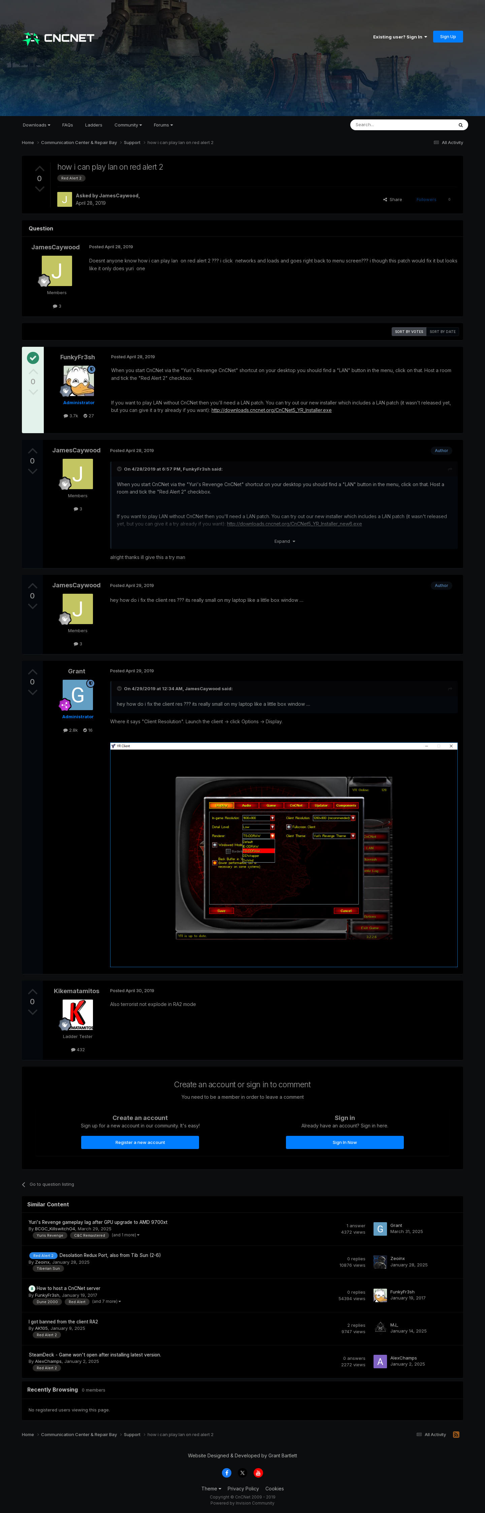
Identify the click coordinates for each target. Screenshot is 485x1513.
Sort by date (443, 332)
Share (392, 199)
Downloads (36, 125)
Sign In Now (345, 1142)
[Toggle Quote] (120, 469)
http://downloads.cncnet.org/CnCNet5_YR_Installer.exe (272, 410)
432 (78, 1049)
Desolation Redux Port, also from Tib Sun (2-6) (110, 1255)
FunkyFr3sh (77, 357)
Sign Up (448, 36)
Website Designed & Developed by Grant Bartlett (242, 1455)
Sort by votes (409, 332)
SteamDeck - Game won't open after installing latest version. (95, 1354)
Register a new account (140, 1142)
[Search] (384, 124)
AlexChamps (48, 1361)
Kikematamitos (76, 990)
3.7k (71, 415)
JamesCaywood (118, 195)
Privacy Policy (243, 1488)
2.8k (70, 730)
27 (89, 415)
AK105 (41, 1328)
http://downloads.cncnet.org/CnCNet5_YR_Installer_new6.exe (294, 524)
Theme (211, 1488)
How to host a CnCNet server (68, 1288)
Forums (163, 125)
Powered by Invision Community (242, 1503)
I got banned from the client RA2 (63, 1321)
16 (88, 730)
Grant (76, 671)
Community (128, 125)
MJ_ (394, 1324)
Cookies (274, 1488)
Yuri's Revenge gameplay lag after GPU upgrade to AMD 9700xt (98, 1222)
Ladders (93, 125)
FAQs (67, 125)
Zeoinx (42, 1262)
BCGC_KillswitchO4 (55, 1228)
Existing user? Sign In (400, 36)
